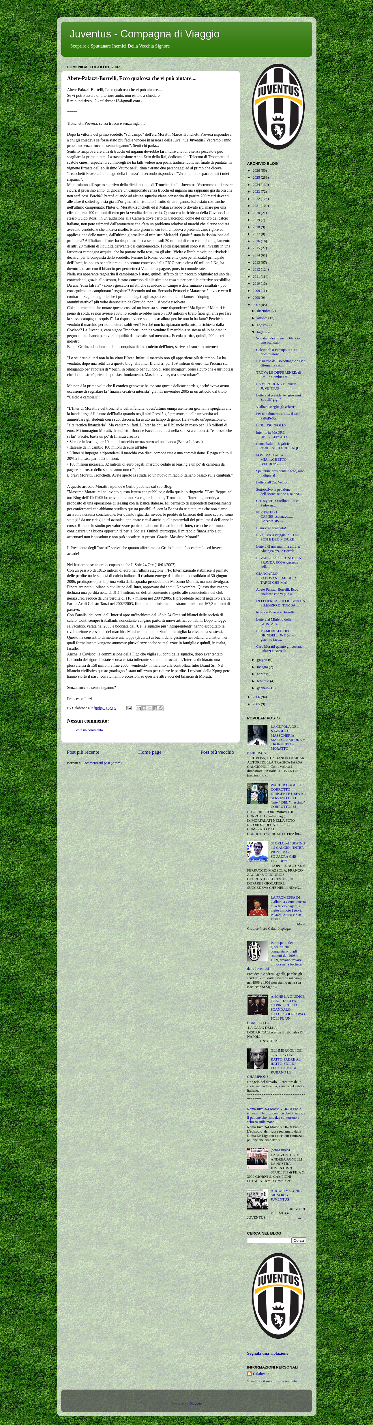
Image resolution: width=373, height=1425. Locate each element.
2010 (257, 283)
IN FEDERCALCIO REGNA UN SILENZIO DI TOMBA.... (280, 603)
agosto (262, 325)
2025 (257, 177)
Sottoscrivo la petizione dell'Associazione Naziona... (279, 491)
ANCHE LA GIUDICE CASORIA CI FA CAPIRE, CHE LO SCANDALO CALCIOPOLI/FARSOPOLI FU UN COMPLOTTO (276, 1010)
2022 (257, 199)
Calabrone (261, 1374)
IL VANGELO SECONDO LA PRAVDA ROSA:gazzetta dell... (278, 562)
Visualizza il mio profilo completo (272, 1381)
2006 (257, 697)
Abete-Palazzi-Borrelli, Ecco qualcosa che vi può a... (277, 591)
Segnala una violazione (267, 1353)
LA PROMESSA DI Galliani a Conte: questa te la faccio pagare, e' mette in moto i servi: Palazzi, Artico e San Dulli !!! (288, 908)
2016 (257, 241)
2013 (257, 262)
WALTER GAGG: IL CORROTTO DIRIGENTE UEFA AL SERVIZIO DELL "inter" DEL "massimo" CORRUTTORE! (288, 796)
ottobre (262, 318)
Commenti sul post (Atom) (102, 763)
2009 (257, 291)
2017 (257, 234)
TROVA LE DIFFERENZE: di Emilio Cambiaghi (278, 375)
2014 (257, 255)
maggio (263, 667)
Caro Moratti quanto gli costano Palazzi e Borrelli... (279, 649)
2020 (257, 213)
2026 (257, 171)
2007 (257, 305)
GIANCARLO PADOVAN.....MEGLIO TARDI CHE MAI (276, 578)
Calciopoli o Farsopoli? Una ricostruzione (276, 352)
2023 (257, 192)
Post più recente (83, 752)
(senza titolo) (280, 1150)
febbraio (263, 681)
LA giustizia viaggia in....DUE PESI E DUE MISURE (278, 537)
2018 (257, 227)
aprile (261, 674)
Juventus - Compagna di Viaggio (145, 34)
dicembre (264, 311)
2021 (257, 206)
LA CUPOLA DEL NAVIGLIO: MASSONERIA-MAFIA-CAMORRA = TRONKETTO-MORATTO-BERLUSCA (276, 740)
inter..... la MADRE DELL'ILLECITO (271, 434)
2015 (257, 248)
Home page (150, 752)
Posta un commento (88, 730)
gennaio (263, 688)
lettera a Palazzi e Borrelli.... (276, 612)
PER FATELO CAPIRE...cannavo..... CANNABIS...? (274, 516)
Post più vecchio (217, 752)
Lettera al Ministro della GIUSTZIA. (273, 621)
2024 (257, 185)
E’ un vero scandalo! (271, 528)
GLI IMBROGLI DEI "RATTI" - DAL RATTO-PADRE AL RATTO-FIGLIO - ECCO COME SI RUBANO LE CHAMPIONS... (275, 1063)
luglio (262, 332)
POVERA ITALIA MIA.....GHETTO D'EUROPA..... (271, 459)
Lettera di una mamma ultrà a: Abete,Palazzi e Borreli (278, 549)
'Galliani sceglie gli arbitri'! (276, 407)
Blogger (195, 1403)
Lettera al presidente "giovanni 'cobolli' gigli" (278, 397)
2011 (257, 277)
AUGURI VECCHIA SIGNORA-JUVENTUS (286, 1195)
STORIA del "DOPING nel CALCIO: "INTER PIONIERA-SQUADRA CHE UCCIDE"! (288, 852)
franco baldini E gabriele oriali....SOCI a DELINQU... (279, 446)
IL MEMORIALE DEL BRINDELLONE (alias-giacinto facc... (276, 635)
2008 (257, 298)
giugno (262, 660)
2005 (257, 704)
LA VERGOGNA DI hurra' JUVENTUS (276, 386)
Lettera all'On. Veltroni (273, 482)
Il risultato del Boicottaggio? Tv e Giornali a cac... (280, 363)
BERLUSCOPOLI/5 (271, 425)
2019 (257, 220)
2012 (257, 269)
